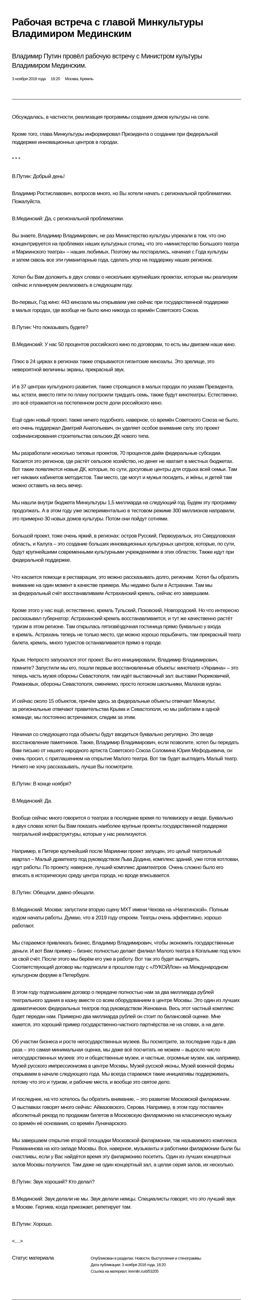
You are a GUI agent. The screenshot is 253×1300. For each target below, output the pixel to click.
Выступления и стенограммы (176, 1258)
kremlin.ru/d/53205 (143, 1271)
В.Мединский (27, 219)
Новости (142, 1258)
